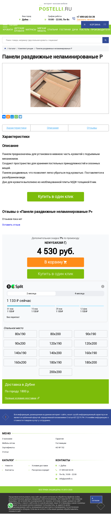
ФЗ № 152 (60, 447)
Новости (9, 466)
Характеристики (16, 127)
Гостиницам (61, 443)
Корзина (95, 24)
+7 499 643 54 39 (86, 17)
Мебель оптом (8, 443)
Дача (75, 29)
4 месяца (80, 293)
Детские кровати (19, 29)
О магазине (7, 439)
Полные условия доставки (20, 398)
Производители (100, 29)
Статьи (5, 452)
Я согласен (95, 499)
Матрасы (31, 29)
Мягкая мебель (41, 29)
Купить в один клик (55, 273)
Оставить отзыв (11, 224)
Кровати (8, 29)
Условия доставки (40, 466)
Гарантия (60, 439)
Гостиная (65, 29)
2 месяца (31, 293)
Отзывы (92, 127)
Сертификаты (8, 447)
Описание (53, 127)
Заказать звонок (86, 19)
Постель (84, 29)
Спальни (52, 29)
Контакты (9, 470)
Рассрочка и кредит (40, 470)
